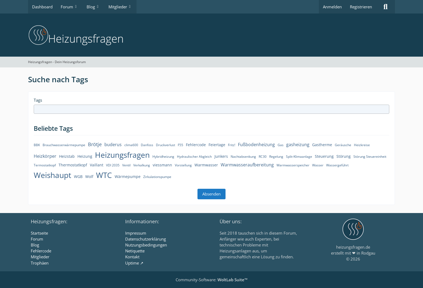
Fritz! (231, 145)
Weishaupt (52, 175)
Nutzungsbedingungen (146, 245)
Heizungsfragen (122, 155)
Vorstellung (183, 165)
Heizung (84, 156)
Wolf (89, 176)
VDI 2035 (113, 165)
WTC (104, 175)
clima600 (131, 145)
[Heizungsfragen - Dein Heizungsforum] (211, 35)
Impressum (135, 233)
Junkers (221, 156)
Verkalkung (141, 165)
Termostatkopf (45, 165)
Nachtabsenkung (243, 156)
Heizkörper (45, 156)
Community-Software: (212, 279)
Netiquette (135, 250)
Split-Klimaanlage (299, 156)
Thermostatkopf (73, 164)
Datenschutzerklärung (145, 239)
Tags (38, 100)
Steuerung (324, 156)
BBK (37, 145)
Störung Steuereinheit (369, 156)
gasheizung (297, 145)
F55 (180, 145)
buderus (113, 145)
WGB (78, 176)
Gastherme (322, 144)
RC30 (263, 156)
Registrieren (361, 6)
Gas (281, 145)
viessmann (162, 164)
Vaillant (96, 164)
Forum (37, 239)
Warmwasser (206, 164)
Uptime (132, 263)
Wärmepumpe (128, 176)
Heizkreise (362, 145)
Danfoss (147, 145)
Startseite (39, 233)
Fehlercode (196, 144)
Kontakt (132, 256)
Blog (35, 245)
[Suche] (385, 6)
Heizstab (67, 156)
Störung (343, 156)
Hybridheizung (163, 156)
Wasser (317, 165)
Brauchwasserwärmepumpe (64, 145)
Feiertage (217, 144)
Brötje (95, 144)
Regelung (276, 156)
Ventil (126, 165)
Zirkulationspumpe (157, 176)
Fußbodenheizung (256, 145)
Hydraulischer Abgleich (194, 156)
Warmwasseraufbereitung (247, 165)
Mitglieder (40, 256)
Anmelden (332, 6)
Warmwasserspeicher (293, 165)
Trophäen (40, 263)
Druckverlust (165, 145)
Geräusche (343, 145)
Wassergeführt (337, 165)
